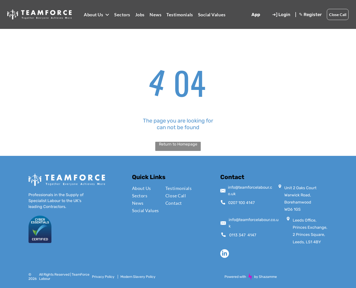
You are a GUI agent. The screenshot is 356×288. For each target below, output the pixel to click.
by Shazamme (265, 277)
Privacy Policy (103, 277)
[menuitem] (96, 14)
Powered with (235, 277)
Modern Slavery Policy (138, 277)
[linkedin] (224, 254)
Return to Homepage (178, 144)
